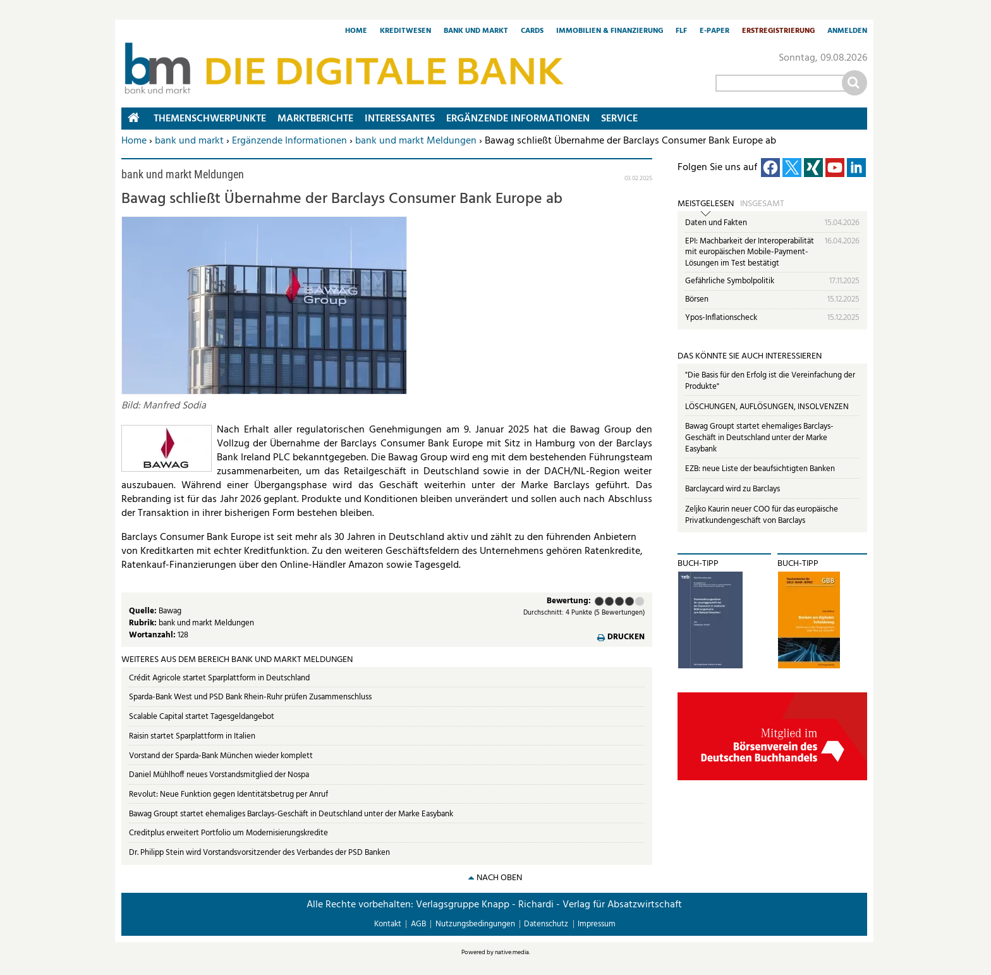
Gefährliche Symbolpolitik (729, 281)
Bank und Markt (476, 31)
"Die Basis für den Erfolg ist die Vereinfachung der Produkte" (770, 381)
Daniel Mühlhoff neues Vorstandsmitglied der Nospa (219, 775)
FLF (681, 31)
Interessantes (400, 119)
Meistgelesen (706, 204)
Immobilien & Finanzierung (609, 31)
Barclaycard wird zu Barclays (732, 489)
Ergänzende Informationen (289, 141)
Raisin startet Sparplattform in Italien (192, 736)
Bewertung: (569, 602)
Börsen (696, 299)
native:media (512, 952)
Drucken (626, 638)
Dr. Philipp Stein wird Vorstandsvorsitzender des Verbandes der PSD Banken (259, 852)
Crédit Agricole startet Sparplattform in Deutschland (219, 678)
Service (619, 119)
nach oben (499, 878)
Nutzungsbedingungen (475, 924)
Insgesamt (762, 204)
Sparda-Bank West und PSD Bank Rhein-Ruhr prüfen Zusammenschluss (250, 697)
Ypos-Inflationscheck (721, 317)
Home (356, 31)
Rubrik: (144, 623)
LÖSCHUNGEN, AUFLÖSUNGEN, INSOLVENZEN (767, 407)
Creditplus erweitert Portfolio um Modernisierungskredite (228, 833)
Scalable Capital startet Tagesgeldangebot (201, 716)
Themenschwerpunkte (210, 119)
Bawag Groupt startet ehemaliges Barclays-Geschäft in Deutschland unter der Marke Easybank (291, 814)
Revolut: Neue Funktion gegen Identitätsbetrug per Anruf (228, 794)
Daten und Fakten (716, 223)
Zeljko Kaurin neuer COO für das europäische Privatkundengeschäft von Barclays (761, 515)
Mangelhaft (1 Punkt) (599, 601)
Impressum (597, 924)
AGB (418, 924)
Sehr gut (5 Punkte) (640, 601)
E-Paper (714, 31)
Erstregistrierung (778, 31)
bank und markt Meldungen (416, 141)
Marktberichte (315, 119)
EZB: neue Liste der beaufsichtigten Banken (760, 468)
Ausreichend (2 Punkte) (609, 601)
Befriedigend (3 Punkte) (619, 601)
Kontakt (387, 924)
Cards (532, 31)
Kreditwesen (405, 31)
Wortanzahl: (153, 635)
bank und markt (189, 141)
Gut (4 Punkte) (629, 601)
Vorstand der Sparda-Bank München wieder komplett (221, 756)
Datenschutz (546, 924)
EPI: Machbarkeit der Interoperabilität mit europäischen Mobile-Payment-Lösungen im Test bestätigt (749, 252)
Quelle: (144, 611)
